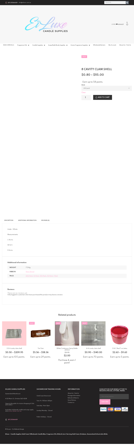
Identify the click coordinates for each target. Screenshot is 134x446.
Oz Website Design (18, 429)
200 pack (29, 276)
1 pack (56, 276)
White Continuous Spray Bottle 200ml (67, 349)
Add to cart (104, 97)
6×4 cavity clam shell (93, 348)
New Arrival (30, 271)
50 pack (50, 276)
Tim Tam (41, 348)
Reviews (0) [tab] (45, 220)
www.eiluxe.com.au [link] (15, 411)
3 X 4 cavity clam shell (14, 348)
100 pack (43, 276)
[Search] (127, 2)
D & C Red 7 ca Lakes (119, 348)
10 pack (36, 276)
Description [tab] (8, 220)
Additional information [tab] (27, 220)
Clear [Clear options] (83, 92)
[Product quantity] (86, 97)
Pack (83, 85)
